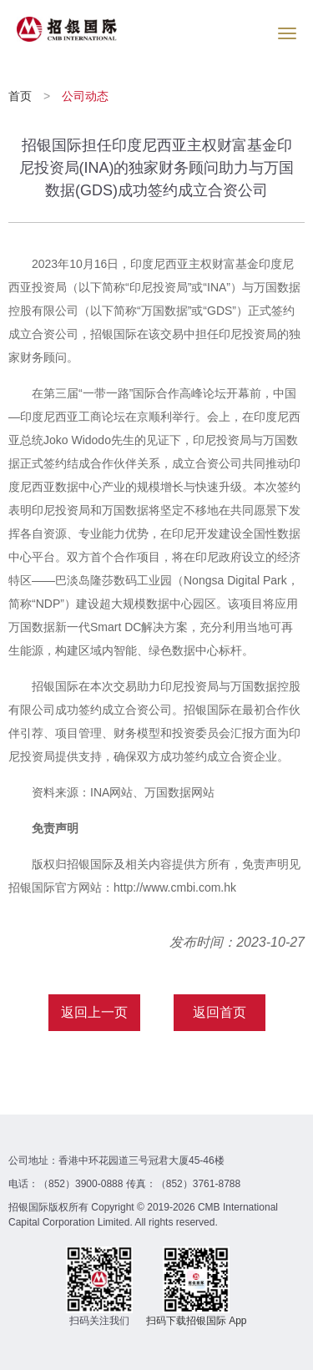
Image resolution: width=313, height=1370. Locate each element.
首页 (21, 96)
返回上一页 (94, 1012)
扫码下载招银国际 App (196, 1321)
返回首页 (219, 1012)
